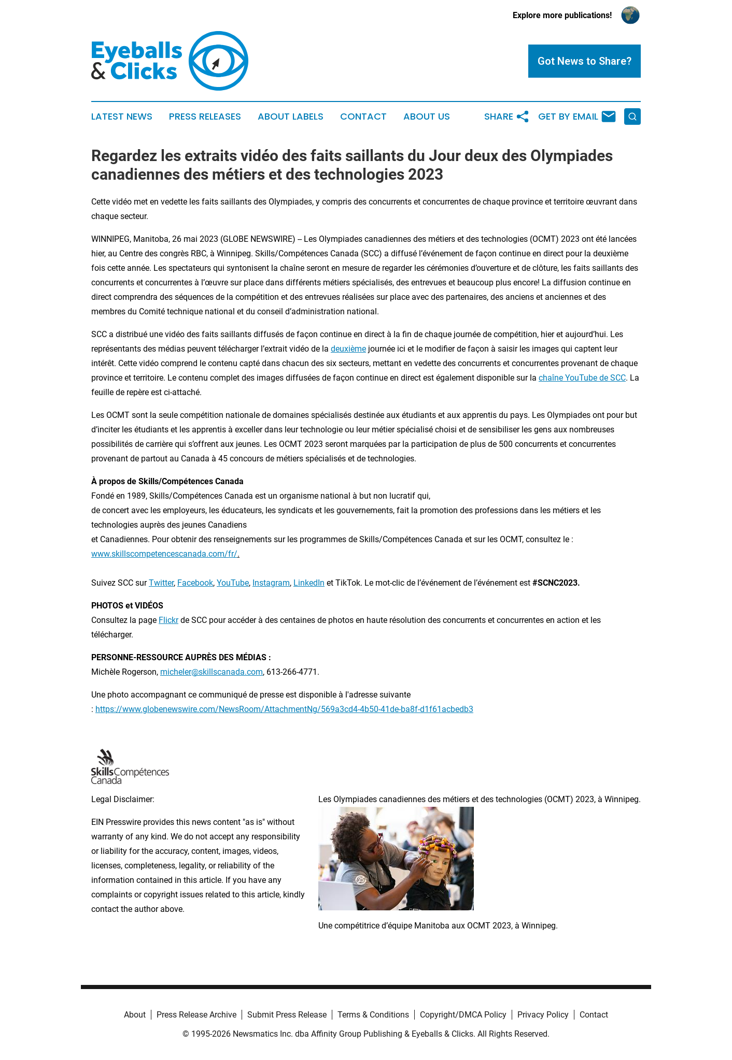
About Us (426, 116)
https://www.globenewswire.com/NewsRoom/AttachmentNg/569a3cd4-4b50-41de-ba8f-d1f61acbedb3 (284, 709)
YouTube (233, 583)
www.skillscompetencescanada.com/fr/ (164, 554)
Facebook (195, 583)
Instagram (271, 583)
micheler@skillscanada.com (211, 672)
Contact (363, 116)
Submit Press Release (287, 1015)
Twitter (161, 583)
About (135, 1015)
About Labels (290, 116)
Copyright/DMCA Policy (463, 1015)
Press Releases (205, 116)
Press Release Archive (196, 1015)
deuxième (348, 349)
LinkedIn (309, 583)
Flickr (168, 620)
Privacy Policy (543, 1015)
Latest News (121, 116)
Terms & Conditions (373, 1015)
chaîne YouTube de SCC (582, 378)
